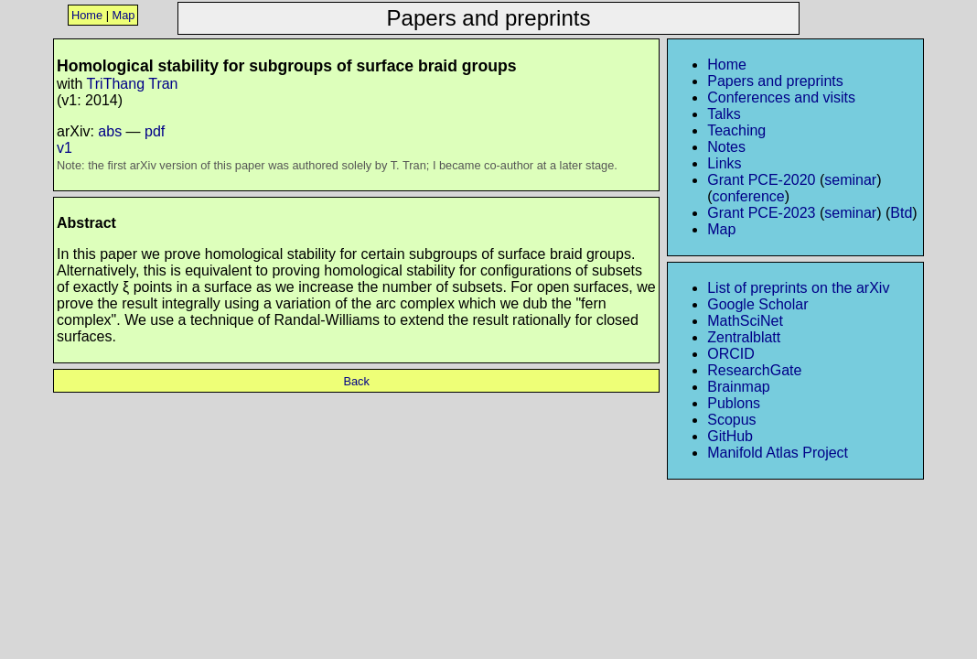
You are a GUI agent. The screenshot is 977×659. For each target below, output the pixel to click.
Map (124, 15)
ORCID (731, 354)
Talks (723, 114)
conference (749, 196)
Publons (733, 403)
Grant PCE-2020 (761, 180)
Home (86, 15)
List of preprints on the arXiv (798, 288)
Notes (726, 147)
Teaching (736, 130)
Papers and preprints (775, 81)
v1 (64, 148)
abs (110, 131)
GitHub (730, 436)
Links (724, 163)
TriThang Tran (132, 84)
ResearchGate (754, 370)
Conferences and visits (781, 97)
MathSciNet (745, 321)
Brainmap (738, 386)
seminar (850, 180)
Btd (901, 213)
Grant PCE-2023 (761, 213)
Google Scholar (757, 304)
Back (356, 381)
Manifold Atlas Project (777, 452)
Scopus (731, 419)
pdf (155, 131)
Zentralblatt (743, 337)
